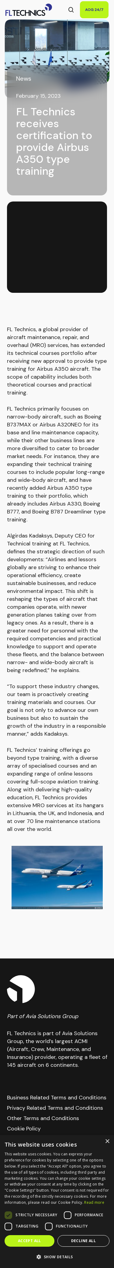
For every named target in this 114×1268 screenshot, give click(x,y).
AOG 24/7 (94, 9)
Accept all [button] (29, 1240)
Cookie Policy (24, 1128)
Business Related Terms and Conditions (56, 1097)
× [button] (107, 1141)
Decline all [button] (83, 1240)
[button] (57, 1257)
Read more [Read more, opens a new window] (94, 1202)
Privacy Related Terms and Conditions (55, 1108)
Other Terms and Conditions (43, 1118)
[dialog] (57, 1201)
